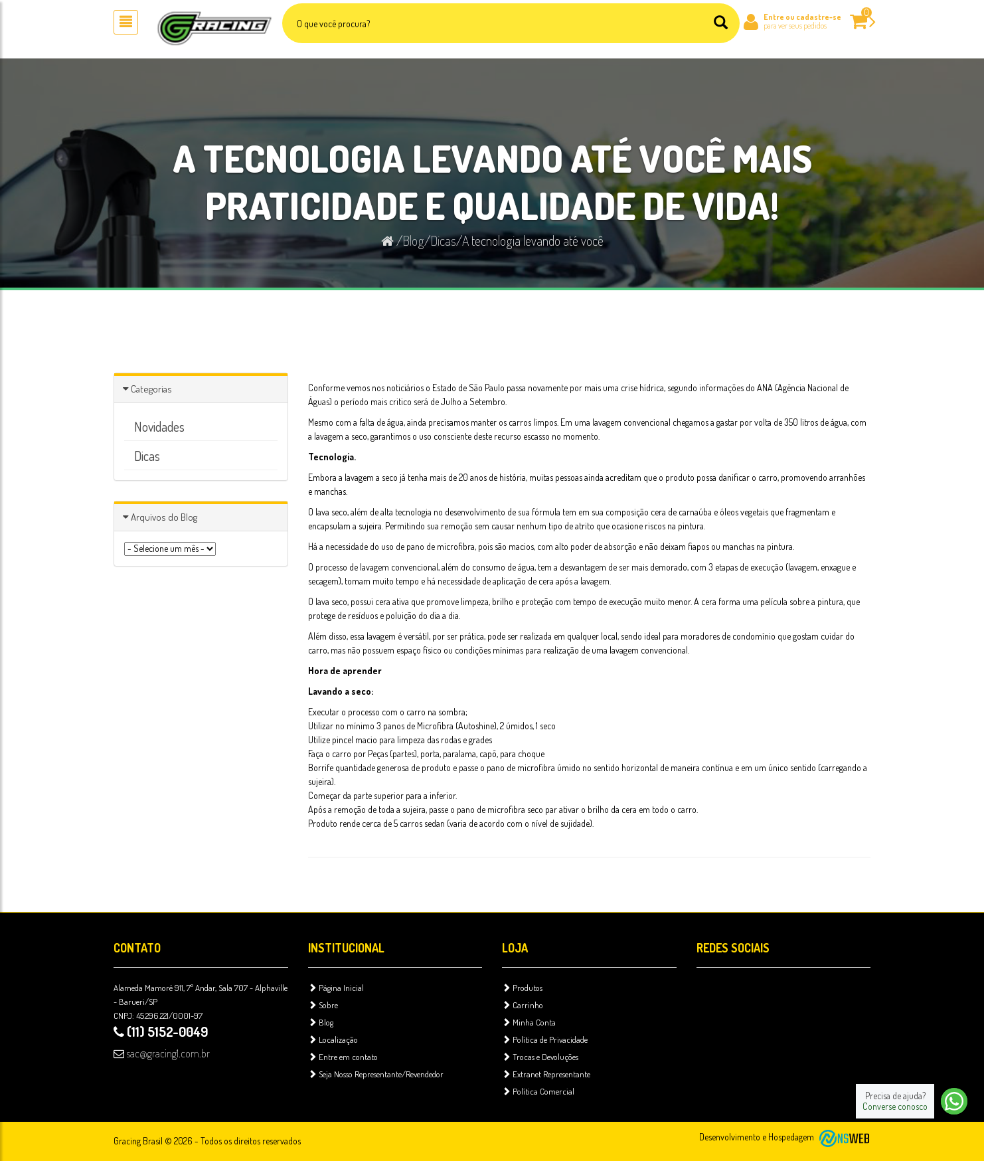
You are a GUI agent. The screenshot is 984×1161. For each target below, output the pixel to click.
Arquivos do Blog (164, 517)
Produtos (522, 987)
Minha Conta (529, 1022)
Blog (413, 240)
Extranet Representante (546, 1074)
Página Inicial (336, 987)
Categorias (151, 389)
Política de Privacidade (545, 1039)
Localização (333, 1039)
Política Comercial (538, 1091)
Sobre (323, 1005)
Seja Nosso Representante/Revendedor (376, 1074)
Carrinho (522, 1005)
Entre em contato (343, 1056)
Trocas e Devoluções (540, 1056)
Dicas (443, 240)
